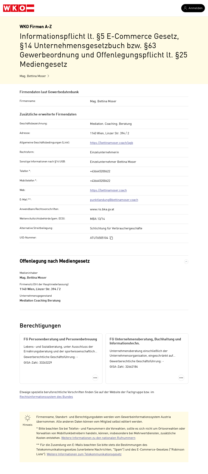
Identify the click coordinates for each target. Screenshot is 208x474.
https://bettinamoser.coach (108, 190)
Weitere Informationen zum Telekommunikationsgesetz (84, 454)
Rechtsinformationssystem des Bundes (46, 397)
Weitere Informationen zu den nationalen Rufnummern (98, 438)
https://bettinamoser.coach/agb (111, 143)
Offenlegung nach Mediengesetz (55, 261)
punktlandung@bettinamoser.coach (114, 200)
